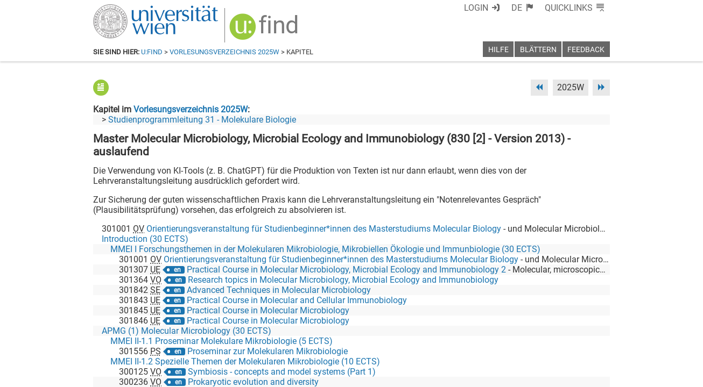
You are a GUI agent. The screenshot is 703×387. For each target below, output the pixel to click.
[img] (258, 28)
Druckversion (585, 375)
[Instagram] (592, 342)
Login (495, 8)
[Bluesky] (523, 342)
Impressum (381, 375)
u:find (152, 52)
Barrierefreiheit (436, 375)
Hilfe (498, 49)
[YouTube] (558, 342)
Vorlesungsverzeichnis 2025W (224, 52)
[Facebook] (489, 342)
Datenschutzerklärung (512, 375)
